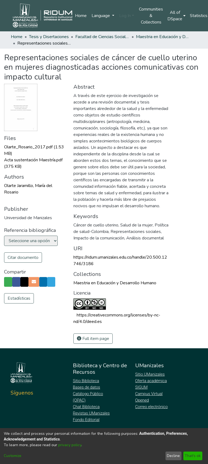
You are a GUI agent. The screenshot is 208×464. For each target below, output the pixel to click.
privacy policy (69, 445)
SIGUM (141, 387)
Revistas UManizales (91, 413)
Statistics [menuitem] (198, 16)
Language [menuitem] (101, 16)
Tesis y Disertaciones (49, 37)
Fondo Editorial (86, 419)
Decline (173, 455)
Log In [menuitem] (125, 16)
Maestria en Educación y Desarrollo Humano (163, 37)
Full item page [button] (93, 339)
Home (81, 16)
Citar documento (23, 258)
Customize (12, 455)
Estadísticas (19, 308)
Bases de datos (87, 387)
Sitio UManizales (150, 374)
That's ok (193, 455)
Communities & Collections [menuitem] (151, 15)
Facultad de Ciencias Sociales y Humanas (102, 37)
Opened (142, 400)
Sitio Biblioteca (86, 380)
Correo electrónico (152, 406)
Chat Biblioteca (86, 406)
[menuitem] (176, 15)
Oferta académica (151, 380)
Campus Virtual (149, 393)
